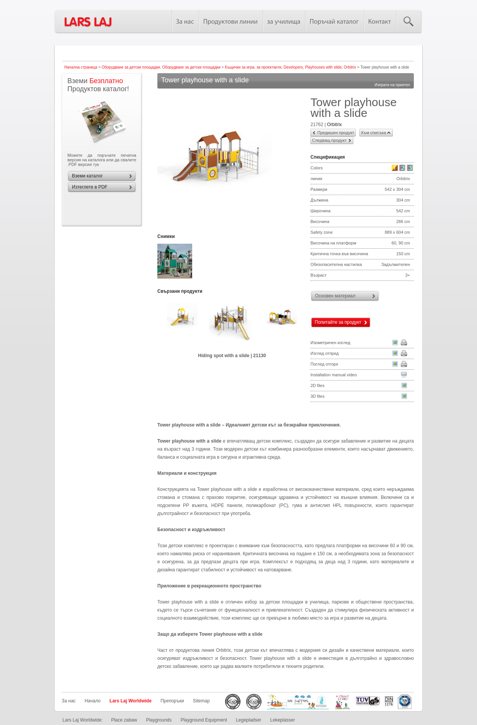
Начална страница (80, 67)
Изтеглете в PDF (90, 187)
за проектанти (268, 67)
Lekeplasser (282, 720)
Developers (293, 67)
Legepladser (248, 720)
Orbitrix (350, 67)
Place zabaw (124, 720)
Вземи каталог (87, 176)
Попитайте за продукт (338, 322)
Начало (93, 701)
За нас (69, 701)
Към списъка (373, 132)
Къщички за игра (239, 67)
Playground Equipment (204, 720)
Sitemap (201, 701)
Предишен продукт (335, 132)
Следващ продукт (329, 140)
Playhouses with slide (323, 67)
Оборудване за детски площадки (131, 67)
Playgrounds (159, 720)
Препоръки (172, 701)
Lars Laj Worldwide (130, 701)
